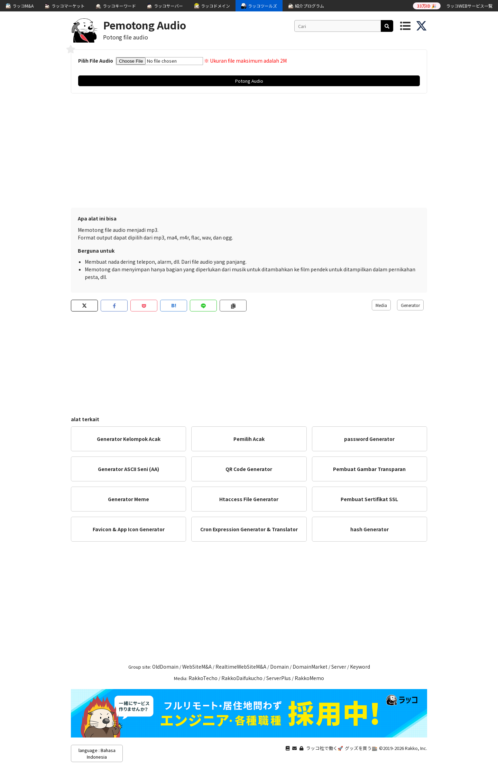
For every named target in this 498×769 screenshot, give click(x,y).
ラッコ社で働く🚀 (324, 748)
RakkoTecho (203, 678)
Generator (410, 305)
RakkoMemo (309, 678)
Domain (279, 666)
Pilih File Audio (95, 60)
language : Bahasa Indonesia (97, 753)
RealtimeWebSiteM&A (240, 666)
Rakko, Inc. (416, 748)
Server (338, 666)
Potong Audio (249, 81)
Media (381, 305)
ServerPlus (278, 678)
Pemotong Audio (144, 25)
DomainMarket (310, 666)
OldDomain (165, 666)
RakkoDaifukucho (241, 678)
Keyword (360, 666)
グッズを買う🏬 (361, 748)
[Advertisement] (249, 152)
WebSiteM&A (197, 666)
